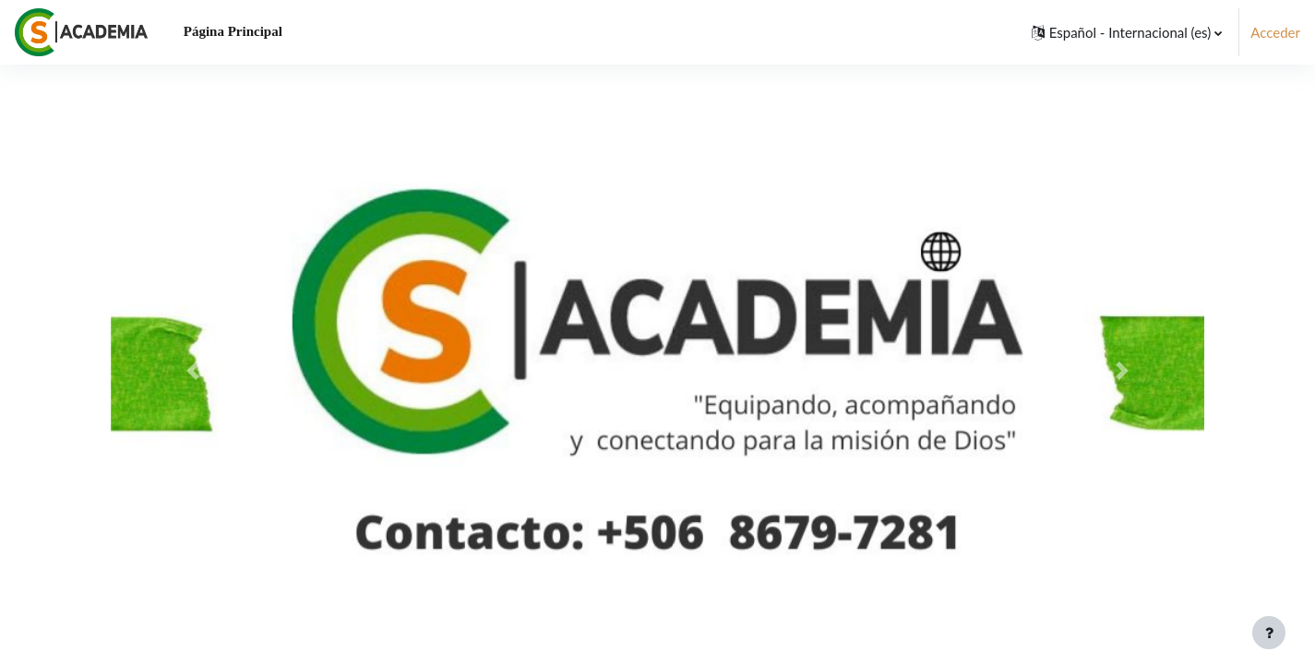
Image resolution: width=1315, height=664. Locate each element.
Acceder (1275, 32)
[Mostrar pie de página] (1268, 632)
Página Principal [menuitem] (233, 31)
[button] (1127, 32)
